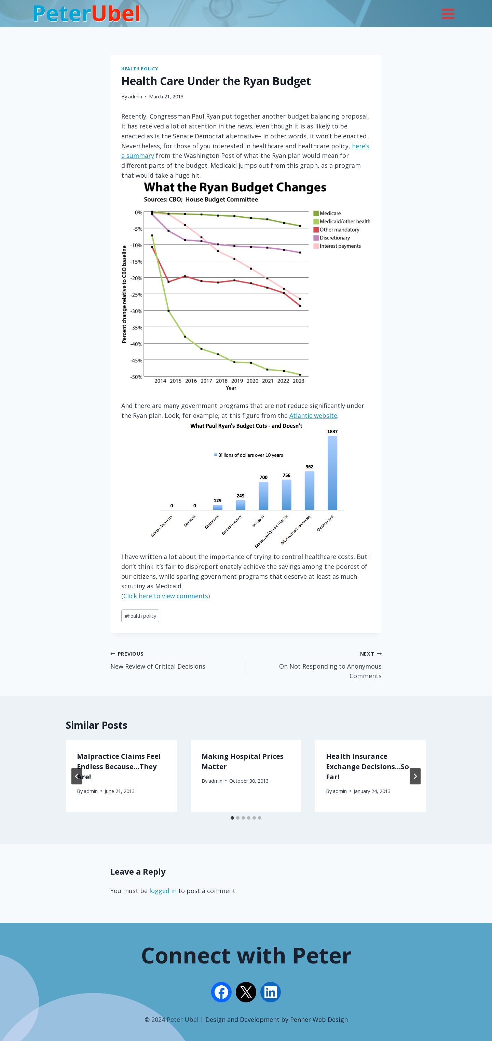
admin (135, 96)
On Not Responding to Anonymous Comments (317, 664)
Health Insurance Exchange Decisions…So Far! (367, 766)
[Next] (415, 776)
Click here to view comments (165, 596)
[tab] (232, 818)
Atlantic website (313, 415)
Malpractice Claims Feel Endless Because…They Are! (119, 766)
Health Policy (139, 69)
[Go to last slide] (76, 776)
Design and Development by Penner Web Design (276, 1019)
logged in (163, 891)
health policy (140, 616)
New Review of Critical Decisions (175, 659)
